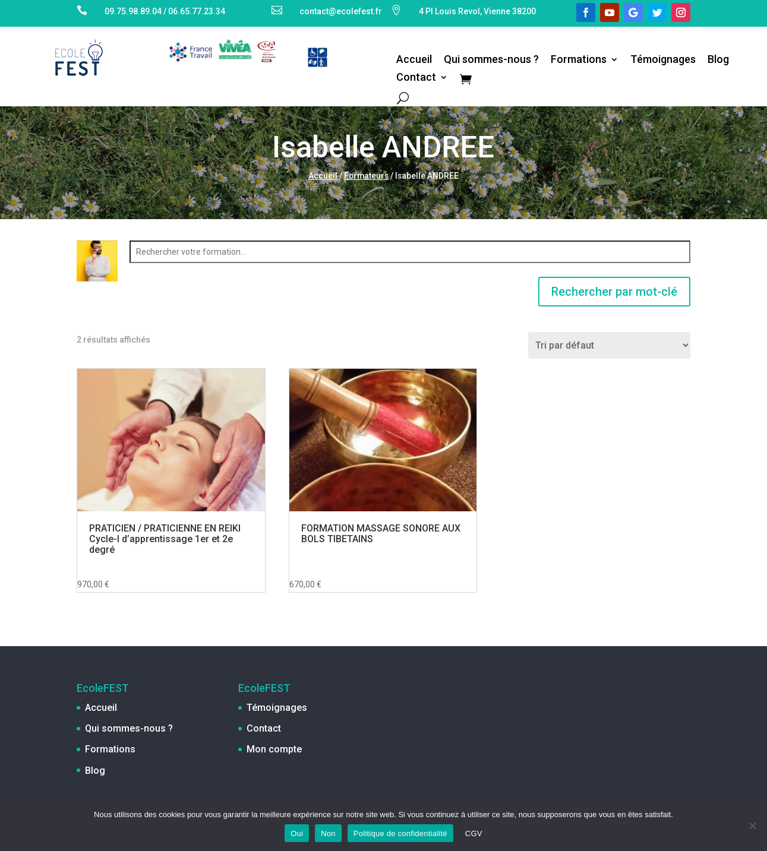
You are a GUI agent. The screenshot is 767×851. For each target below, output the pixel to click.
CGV (473, 833)
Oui (297, 833)
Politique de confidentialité (400, 833)
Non (328, 833)
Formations (579, 60)
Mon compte (274, 749)
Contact (416, 78)
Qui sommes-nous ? (491, 60)
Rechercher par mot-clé (614, 291)
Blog (718, 60)
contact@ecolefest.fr (340, 11)
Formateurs (366, 176)
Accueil (414, 60)
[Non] (752, 825)
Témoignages (663, 60)
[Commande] (609, 345)
